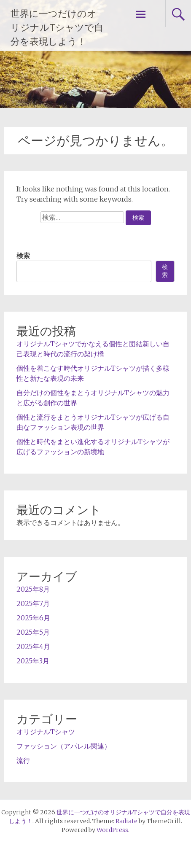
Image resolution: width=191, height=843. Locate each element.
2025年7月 (33, 603)
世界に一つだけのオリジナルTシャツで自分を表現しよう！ (57, 27)
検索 (23, 255)
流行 (23, 760)
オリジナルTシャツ (45, 731)
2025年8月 (33, 589)
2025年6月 (33, 618)
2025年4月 (33, 646)
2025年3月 (32, 661)
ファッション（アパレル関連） (63, 746)
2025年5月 (33, 632)
